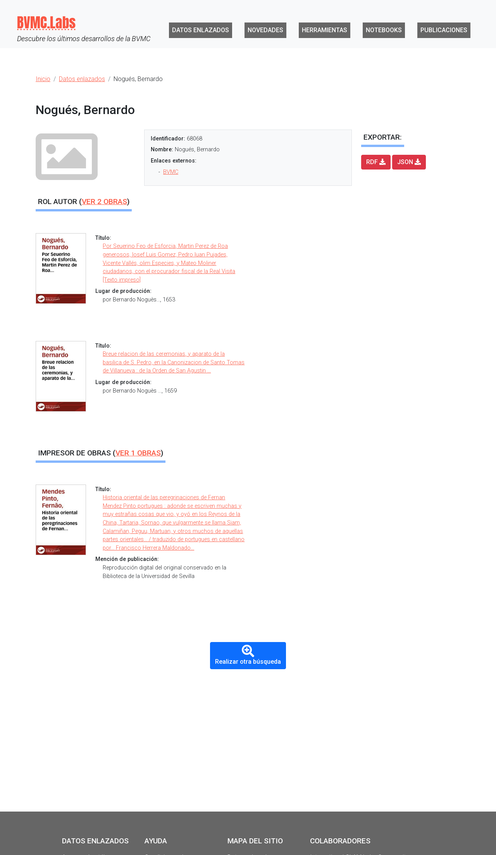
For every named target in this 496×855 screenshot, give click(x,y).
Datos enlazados (200, 30)
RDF (376, 162)
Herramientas (324, 30)
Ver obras (104, 201)
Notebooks (384, 30)
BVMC (170, 172)
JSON (409, 162)
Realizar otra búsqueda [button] (248, 655)
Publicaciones (443, 30)
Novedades (265, 30)
